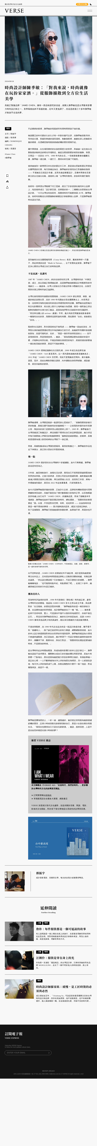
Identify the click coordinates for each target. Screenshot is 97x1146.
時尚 (8, 128)
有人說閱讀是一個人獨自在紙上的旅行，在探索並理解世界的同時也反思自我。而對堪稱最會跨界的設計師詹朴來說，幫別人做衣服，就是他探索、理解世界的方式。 (63, 936)
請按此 (49, 795)
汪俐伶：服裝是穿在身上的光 (55, 958)
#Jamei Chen (10, 154)
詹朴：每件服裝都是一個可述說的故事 (61, 929)
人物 (39, 923)
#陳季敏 (8, 158)
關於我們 (45, 1071)
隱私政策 (52, 1071)
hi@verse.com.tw (54, 1074)
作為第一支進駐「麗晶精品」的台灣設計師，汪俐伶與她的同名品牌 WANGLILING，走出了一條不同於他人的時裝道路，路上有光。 (63, 965)
